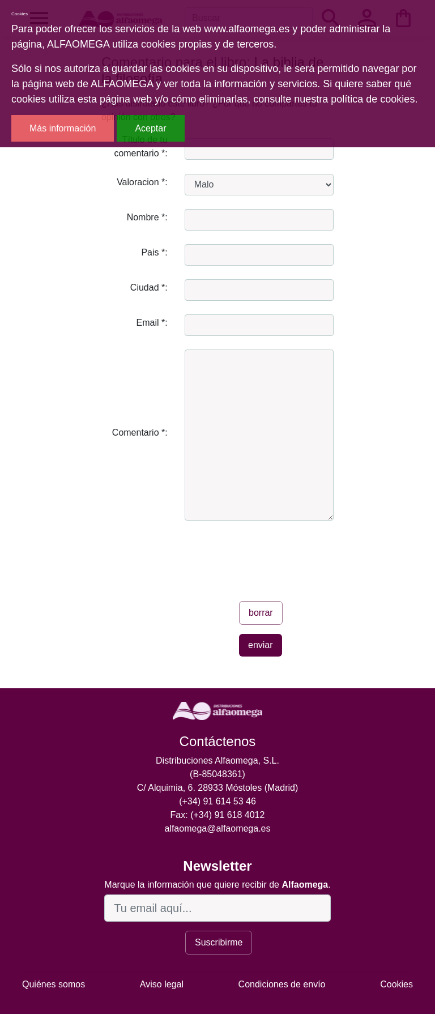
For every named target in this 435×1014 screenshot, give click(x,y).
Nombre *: (147, 217)
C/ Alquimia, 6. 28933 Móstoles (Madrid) (217, 788)
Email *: (152, 322)
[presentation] (271, 556)
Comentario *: (140, 432)
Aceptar (150, 128)
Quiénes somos (53, 984)
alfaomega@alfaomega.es (217, 828)
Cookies (396, 984)
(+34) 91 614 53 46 (217, 801)
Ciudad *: (149, 287)
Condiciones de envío (282, 984)
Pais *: (154, 252)
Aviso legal (162, 984)
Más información (62, 128)
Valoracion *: (142, 182)
